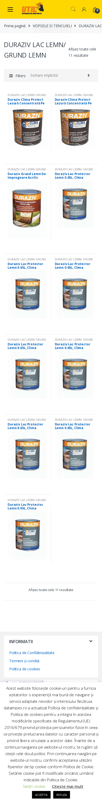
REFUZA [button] (61, 795)
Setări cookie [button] (34, 786)
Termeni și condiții (24, 660)
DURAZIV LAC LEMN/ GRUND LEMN (27, 96)
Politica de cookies (24, 668)
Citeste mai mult (67, 786)
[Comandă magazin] (59, 75)
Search (73, 9)
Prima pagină (15, 25)
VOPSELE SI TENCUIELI (52, 25)
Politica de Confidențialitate (32, 652)
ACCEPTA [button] (41, 795)
